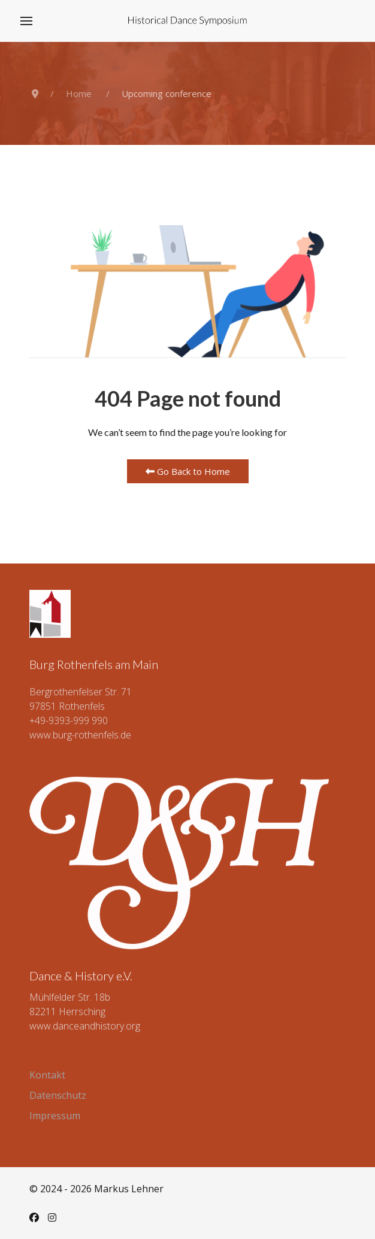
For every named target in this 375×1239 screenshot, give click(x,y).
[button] (26, 21)
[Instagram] (52, 1217)
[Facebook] (34, 1217)
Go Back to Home (188, 471)
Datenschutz (57, 1095)
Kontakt (47, 1075)
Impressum (54, 1115)
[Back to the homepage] (187, 21)
